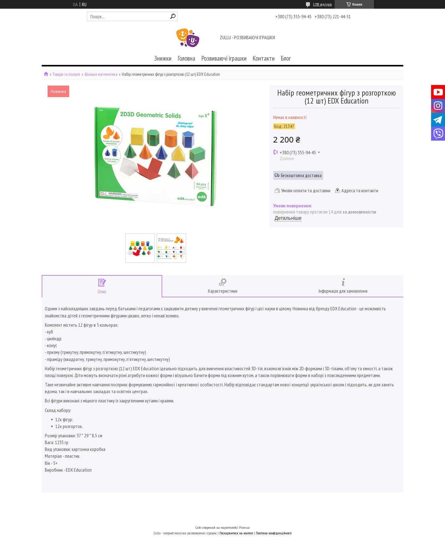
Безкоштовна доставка (301, 175)
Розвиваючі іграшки (224, 58)
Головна (186, 58)
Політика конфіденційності (274, 533)
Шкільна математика (101, 74)
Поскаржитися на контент (236, 533)
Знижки (163, 58)
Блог (286, 58)
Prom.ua (244, 527)
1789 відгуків (322, 4)
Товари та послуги (66, 74)
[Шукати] (172, 16)
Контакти (264, 58)
